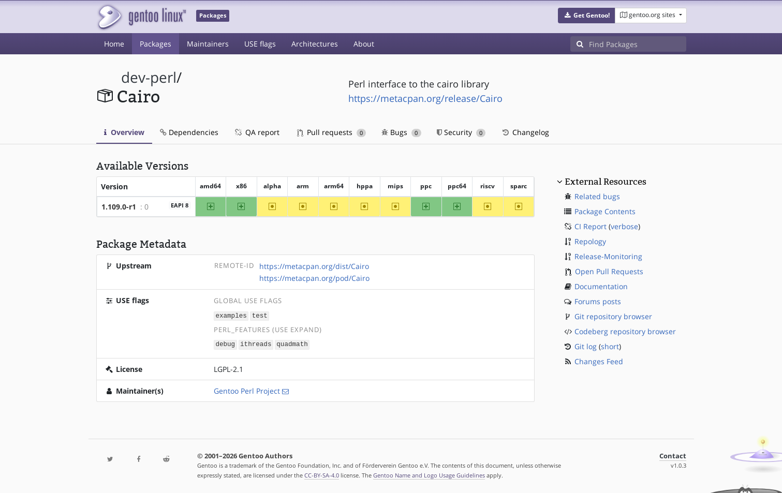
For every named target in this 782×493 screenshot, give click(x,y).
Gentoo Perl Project (247, 390)
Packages (155, 44)
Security (461, 132)
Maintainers (208, 44)
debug (225, 343)
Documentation (601, 286)
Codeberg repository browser (625, 331)
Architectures (314, 44)
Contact (672, 455)
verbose (624, 226)
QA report (256, 132)
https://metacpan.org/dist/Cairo (314, 266)
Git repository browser (613, 316)
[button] (586, 15)
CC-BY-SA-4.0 (321, 474)
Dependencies (189, 132)
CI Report (590, 226)
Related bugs (597, 196)
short (610, 346)
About (363, 44)
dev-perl (148, 77)
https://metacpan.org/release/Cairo (425, 98)
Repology (590, 241)
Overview (124, 132)
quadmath (291, 343)
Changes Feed (598, 361)
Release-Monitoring (608, 256)
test (260, 315)
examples (230, 315)
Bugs (401, 132)
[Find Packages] (637, 44)
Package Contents (605, 211)
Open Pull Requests (609, 271)
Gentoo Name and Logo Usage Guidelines (429, 474)
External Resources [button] (605, 181)
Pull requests (331, 132)
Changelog (525, 132)
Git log (585, 346)
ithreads (255, 343)
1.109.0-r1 (118, 207)
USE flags (260, 44)
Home (114, 44)
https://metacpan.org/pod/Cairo (314, 278)
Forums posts (597, 301)
